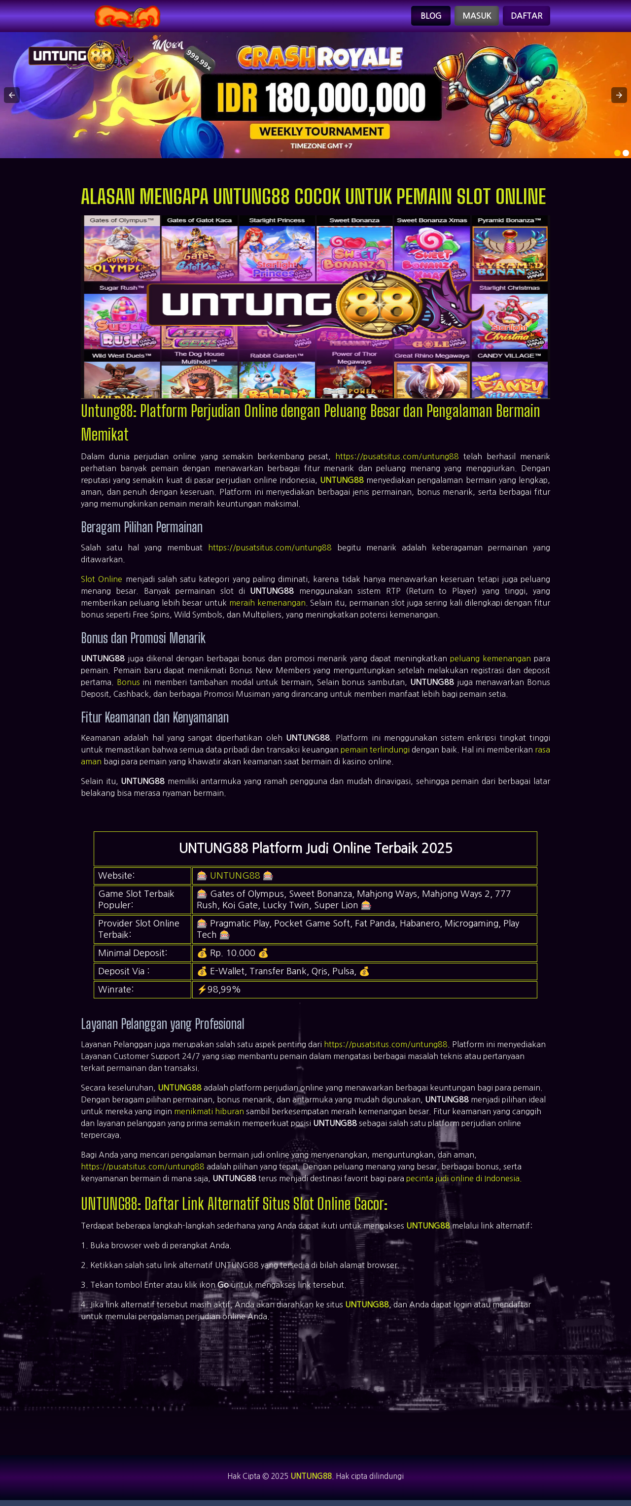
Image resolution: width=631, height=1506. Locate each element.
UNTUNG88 (342, 484)
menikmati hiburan (209, 1115)
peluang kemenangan (490, 662)
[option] (617, 156)
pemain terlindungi (375, 753)
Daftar (526, 18)
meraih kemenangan (267, 606)
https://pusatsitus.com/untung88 (397, 460)
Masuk (476, 18)
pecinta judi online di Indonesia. (464, 1182)
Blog (431, 18)
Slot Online (101, 582)
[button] (12, 98)
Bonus (128, 685)
